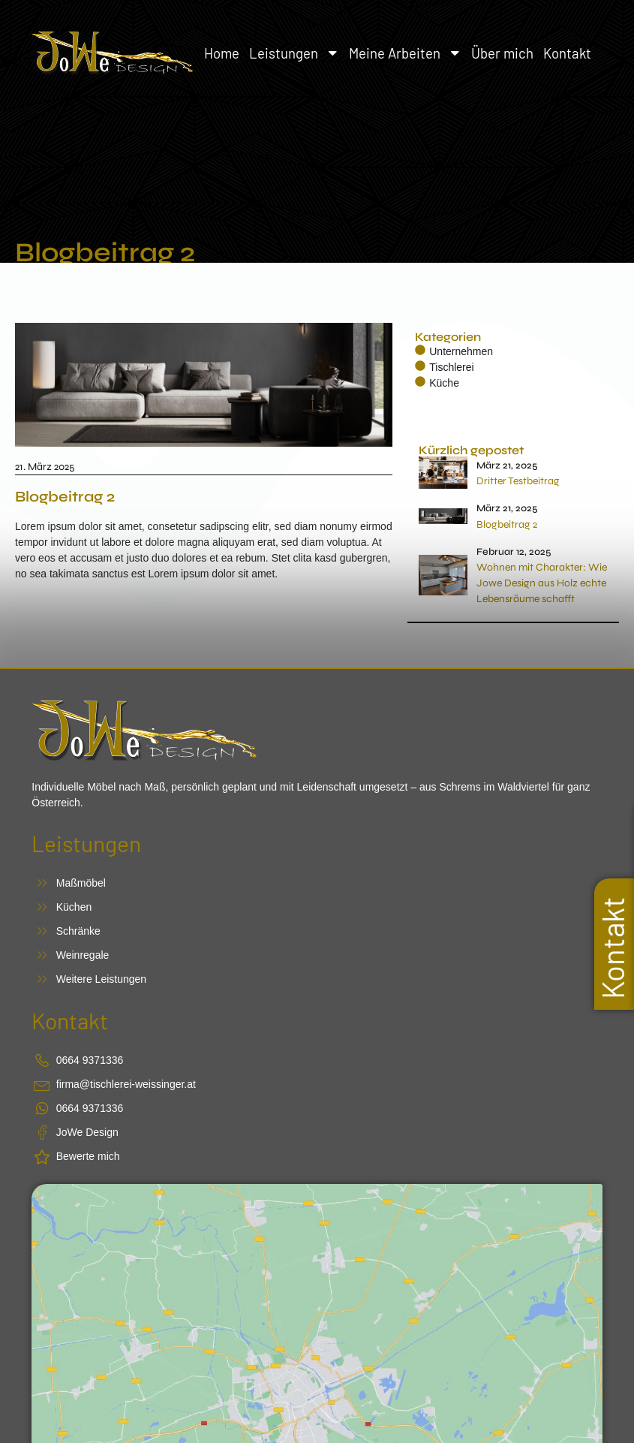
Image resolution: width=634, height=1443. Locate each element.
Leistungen (294, 53)
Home (221, 53)
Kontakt (567, 53)
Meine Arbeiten (405, 53)
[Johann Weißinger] (317, 1268)
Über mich (502, 53)
